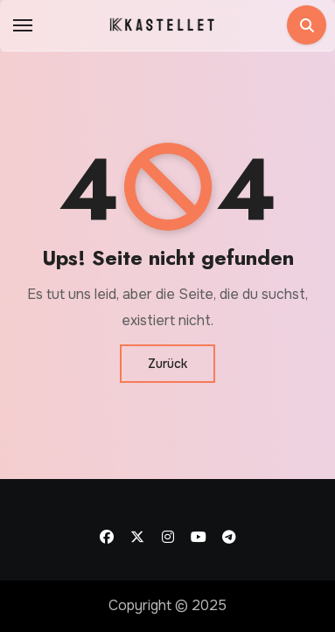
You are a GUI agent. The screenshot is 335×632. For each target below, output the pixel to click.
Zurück (167, 364)
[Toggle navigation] (23, 25)
